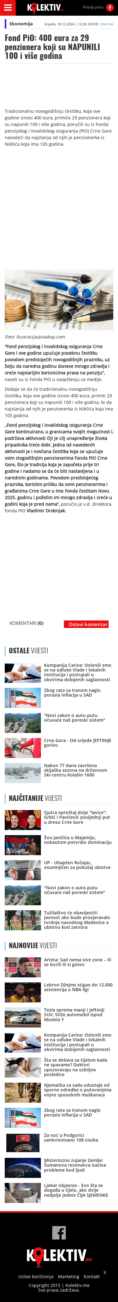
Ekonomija (21, 24)
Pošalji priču (93, 7)
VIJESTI (35, 798)
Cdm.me (106, 24)
